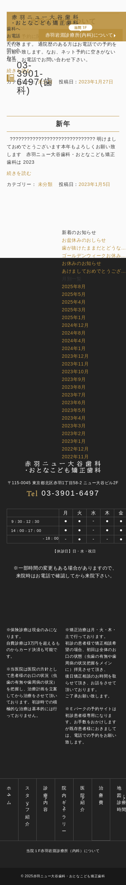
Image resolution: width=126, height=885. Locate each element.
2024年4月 (74, 340)
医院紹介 (82, 798)
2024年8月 (74, 333)
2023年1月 (74, 441)
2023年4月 (74, 418)
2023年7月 (74, 394)
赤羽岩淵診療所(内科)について (79, 35)
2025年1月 (74, 317)
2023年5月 (74, 410)
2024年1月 (74, 348)
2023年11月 (75, 364)
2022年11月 (75, 456)
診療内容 (45, 798)
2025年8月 (74, 286)
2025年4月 (74, 302)
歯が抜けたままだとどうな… (94, 248)
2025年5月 (74, 294)
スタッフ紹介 (27, 805)
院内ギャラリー (64, 809)
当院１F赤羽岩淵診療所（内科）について (62, 851)
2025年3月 (74, 309)
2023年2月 (74, 433)
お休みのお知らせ (81, 263)
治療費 (101, 795)
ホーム (9, 795)
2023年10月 (75, 371)
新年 (63, 123)
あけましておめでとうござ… (94, 271)
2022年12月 (75, 449)
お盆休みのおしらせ (84, 240)
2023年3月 (74, 425)
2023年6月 (74, 402)
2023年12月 (75, 356)
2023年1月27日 (96, 81)
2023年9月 (74, 379)
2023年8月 (74, 387)
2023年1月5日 (95, 184)
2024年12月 (75, 325)
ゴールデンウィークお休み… (94, 255)
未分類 (45, 81)
